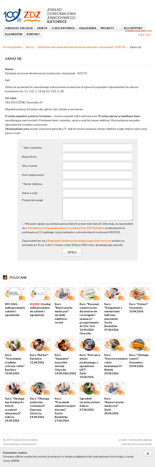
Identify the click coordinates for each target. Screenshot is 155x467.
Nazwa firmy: (29, 156)
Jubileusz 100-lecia (19, 28)
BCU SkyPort (133, 28)
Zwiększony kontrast (138, 30)
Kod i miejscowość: (33, 174)
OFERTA (42, 28)
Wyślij (72, 252)
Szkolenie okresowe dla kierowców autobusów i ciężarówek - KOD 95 (81, 47)
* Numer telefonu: (32, 184)
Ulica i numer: (30, 165)
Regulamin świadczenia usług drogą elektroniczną (79, 240)
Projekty (108, 28)
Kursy (29, 47)
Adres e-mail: (30, 193)
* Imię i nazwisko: (32, 147)
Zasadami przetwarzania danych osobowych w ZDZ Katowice (66, 228)
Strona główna (12, 47)
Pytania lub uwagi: (32, 200)
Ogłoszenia (87, 28)
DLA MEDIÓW (13, 34)
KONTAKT (33, 34)
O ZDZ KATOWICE (63, 28)
